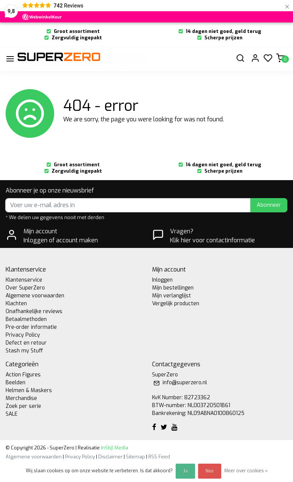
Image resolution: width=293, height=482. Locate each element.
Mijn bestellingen (173, 287)
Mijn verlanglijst (171, 295)
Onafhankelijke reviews (34, 311)
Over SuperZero (25, 287)
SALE (12, 414)
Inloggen (162, 280)
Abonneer (269, 205)
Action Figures (23, 374)
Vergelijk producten (175, 303)
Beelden (15, 382)
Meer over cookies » (246, 471)
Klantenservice (24, 280)
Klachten (16, 303)
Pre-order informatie (31, 327)
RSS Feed (159, 457)
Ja (185, 471)
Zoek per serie (23, 406)
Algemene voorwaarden (35, 295)
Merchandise (21, 398)
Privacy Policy (23, 335)
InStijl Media (114, 448)
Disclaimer (110, 457)
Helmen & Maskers (29, 390)
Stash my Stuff (24, 350)
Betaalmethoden (26, 319)
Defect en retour (26, 342)
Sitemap (135, 457)
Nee (210, 471)
